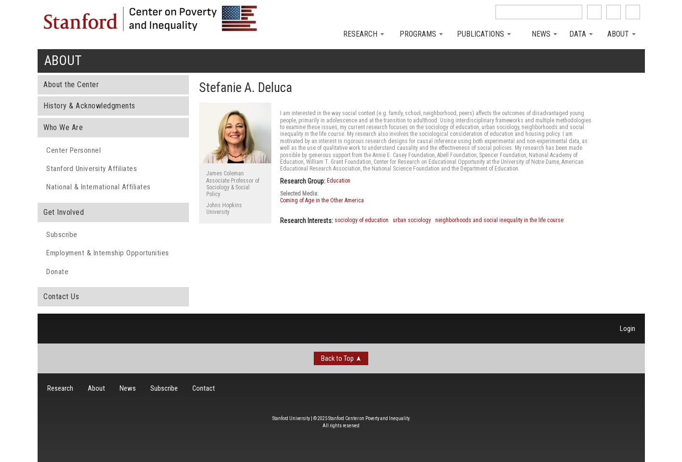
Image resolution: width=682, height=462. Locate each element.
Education (338, 180)
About (621, 34)
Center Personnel (73, 150)
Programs (421, 34)
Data (581, 34)
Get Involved (63, 212)
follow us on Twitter (613, 12)
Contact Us (61, 296)
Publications (484, 34)
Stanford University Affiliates (91, 168)
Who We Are (63, 127)
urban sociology (412, 220)
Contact (203, 388)
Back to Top (337, 358)
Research (363, 34)
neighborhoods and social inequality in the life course (499, 220)
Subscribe (62, 234)
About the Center (71, 84)
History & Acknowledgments (89, 105)
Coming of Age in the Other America (322, 200)
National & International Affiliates (98, 187)
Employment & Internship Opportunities (107, 253)
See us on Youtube (633, 12)
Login (627, 328)
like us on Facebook (594, 12)
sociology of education (361, 220)
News (544, 34)
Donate (57, 271)
